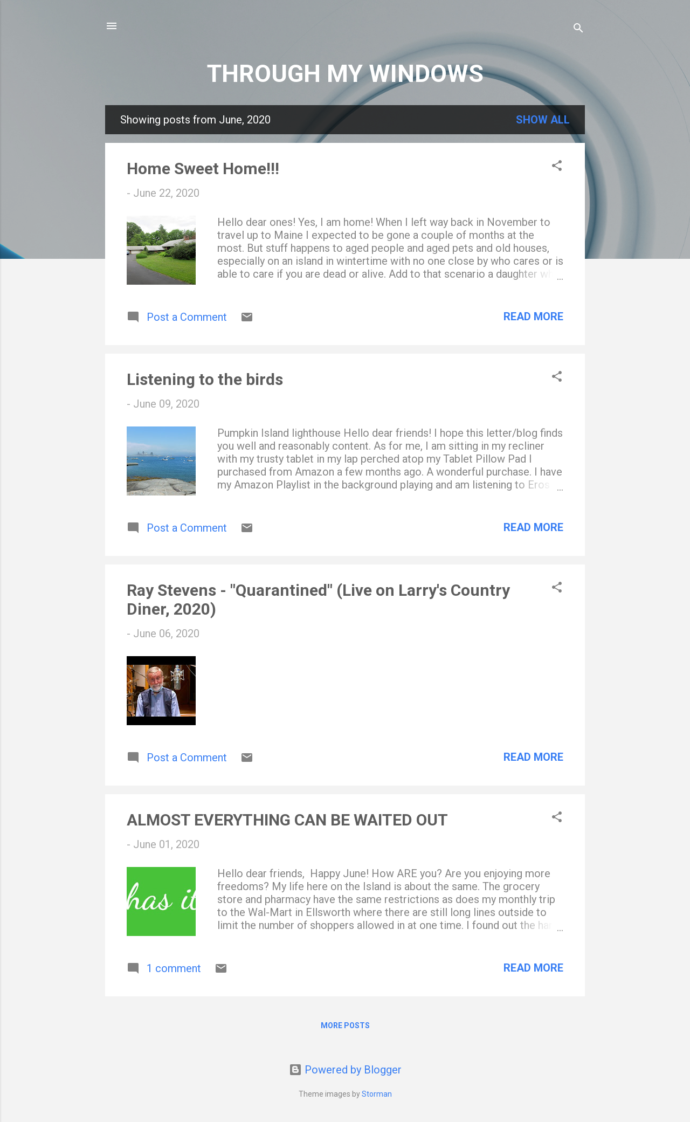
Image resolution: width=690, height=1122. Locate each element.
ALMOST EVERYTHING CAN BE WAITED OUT (287, 819)
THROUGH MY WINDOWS (345, 73)
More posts (345, 1025)
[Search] (578, 29)
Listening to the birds (205, 379)
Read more (533, 316)
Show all (543, 119)
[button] (556, 167)
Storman (377, 1094)
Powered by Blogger (345, 1069)
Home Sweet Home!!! (203, 168)
